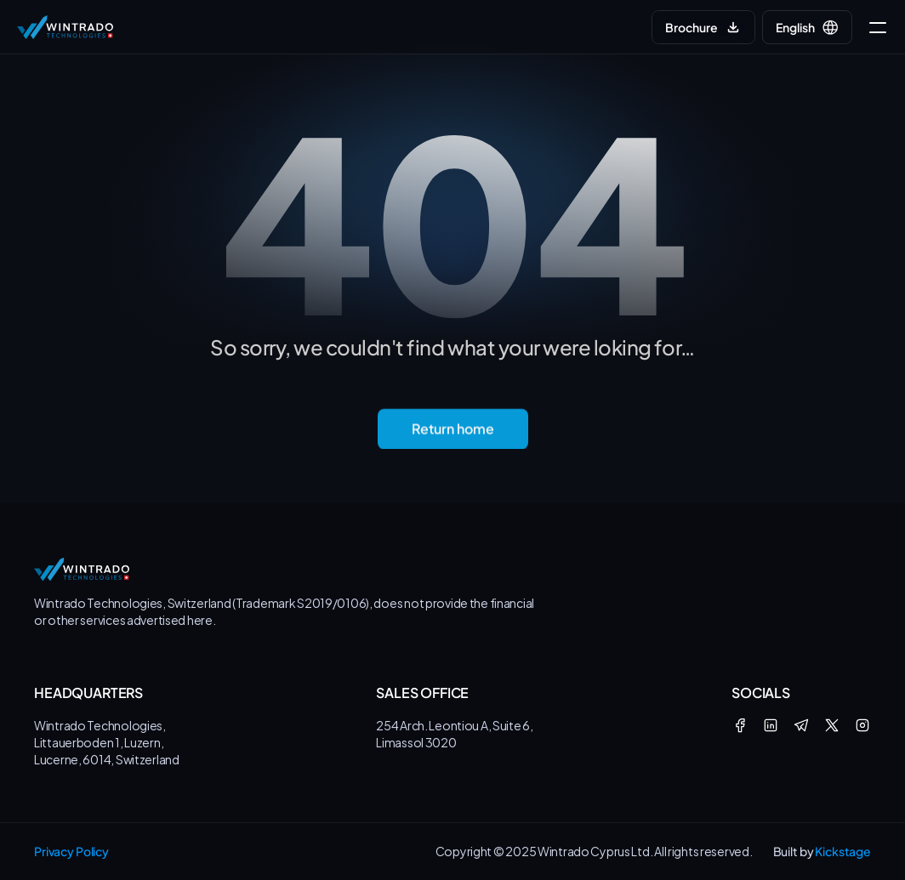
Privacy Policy (71, 851)
